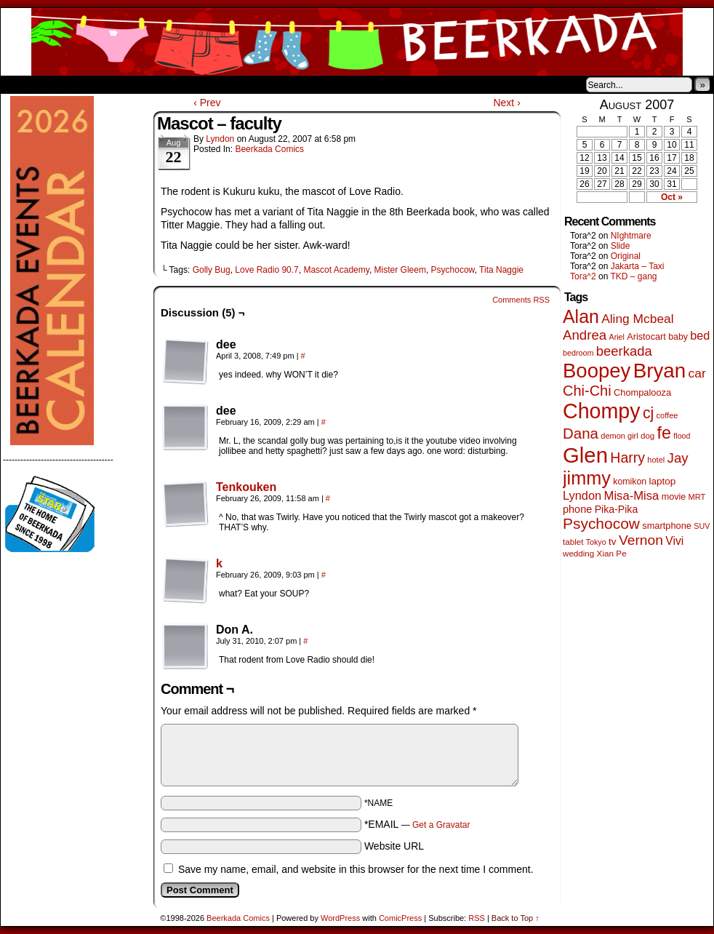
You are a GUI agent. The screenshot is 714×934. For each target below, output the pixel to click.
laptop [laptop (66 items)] (662, 481)
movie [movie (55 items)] (674, 497)
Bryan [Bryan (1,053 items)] (659, 370)
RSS (476, 918)
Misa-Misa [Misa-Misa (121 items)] (631, 496)
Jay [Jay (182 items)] (678, 458)
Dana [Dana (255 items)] (580, 433)
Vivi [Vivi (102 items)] (674, 541)
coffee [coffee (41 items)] (667, 415)
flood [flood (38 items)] (681, 435)
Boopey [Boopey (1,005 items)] (596, 370)
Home (21, 84)
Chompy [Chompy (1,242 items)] (602, 411)
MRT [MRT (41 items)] (697, 496)
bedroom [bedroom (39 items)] (578, 352)
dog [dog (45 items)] (647, 435)
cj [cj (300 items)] (648, 413)
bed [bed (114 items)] (700, 335)
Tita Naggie (501, 270)
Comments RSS (521, 299)
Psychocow (453, 270)
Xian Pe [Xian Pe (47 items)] (612, 553)
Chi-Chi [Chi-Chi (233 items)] (587, 391)
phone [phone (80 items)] (577, 509)
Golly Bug (211, 270)
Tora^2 (583, 276)
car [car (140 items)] (697, 373)
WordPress (340, 918)
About (64, 84)
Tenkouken (246, 487)
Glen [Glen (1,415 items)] (585, 455)
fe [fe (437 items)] (664, 432)
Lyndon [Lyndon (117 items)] (582, 495)
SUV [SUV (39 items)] (702, 526)
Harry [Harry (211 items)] (627, 458)
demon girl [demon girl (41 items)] (619, 435)
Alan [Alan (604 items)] (581, 316)
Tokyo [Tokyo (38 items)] (596, 542)
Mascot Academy (336, 270)
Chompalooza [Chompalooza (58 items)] (642, 392)
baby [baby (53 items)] (678, 337)
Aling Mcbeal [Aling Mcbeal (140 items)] (637, 318)
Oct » (672, 197)
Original (626, 256)
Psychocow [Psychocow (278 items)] (601, 523)
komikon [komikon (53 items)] (629, 481)
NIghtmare (631, 236)
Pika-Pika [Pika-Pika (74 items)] (616, 509)
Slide (620, 246)
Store (109, 84)
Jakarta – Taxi (638, 266)
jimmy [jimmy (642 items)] (587, 478)
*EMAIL (417, 824)
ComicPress (400, 918)
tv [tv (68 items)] (613, 541)
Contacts (164, 84)
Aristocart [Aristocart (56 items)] (646, 337)
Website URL (394, 846)
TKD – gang (633, 276)
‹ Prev (206, 102)
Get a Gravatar (441, 825)
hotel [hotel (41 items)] (656, 459)
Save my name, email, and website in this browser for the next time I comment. (356, 869)
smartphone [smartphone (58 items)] (666, 525)
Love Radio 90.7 (266, 270)
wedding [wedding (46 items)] (578, 553)
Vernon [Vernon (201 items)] (641, 540)
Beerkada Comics (357, 42)
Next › (506, 102)
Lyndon (220, 139)
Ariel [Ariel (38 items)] (617, 336)
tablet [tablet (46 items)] (573, 541)
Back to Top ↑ (515, 918)
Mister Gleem (400, 270)
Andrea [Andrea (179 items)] (584, 335)
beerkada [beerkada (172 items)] (624, 351)
